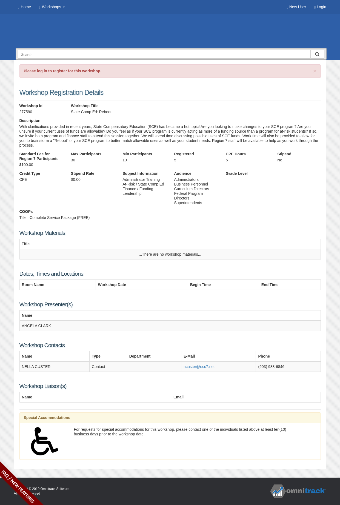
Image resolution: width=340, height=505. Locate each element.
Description (30, 120)
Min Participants (137, 154)
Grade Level (237, 173)
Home (24, 7)
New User (296, 7)
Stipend (284, 154)
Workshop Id (31, 106)
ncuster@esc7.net (199, 366)
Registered (184, 154)
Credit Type (29, 173)
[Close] (314, 71)
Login (320, 7)
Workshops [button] (52, 7)
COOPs (26, 211)
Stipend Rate (83, 173)
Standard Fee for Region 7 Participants (39, 156)
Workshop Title (85, 106)
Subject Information (140, 173)
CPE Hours (236, 154)
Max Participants (86, 154)
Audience (182, 173)
